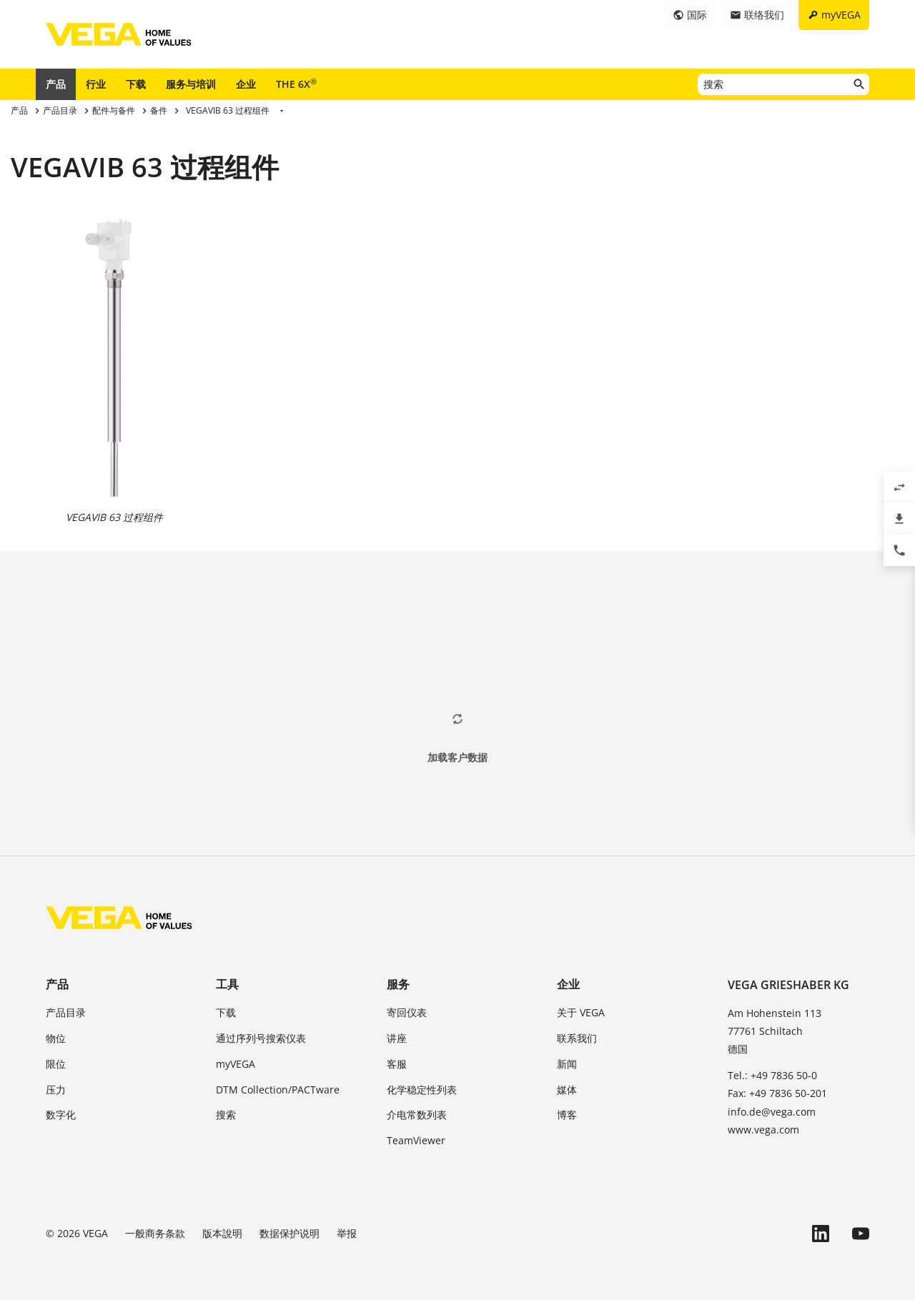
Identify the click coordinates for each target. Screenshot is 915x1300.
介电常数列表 (417, 1114)
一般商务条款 (155, 1233)
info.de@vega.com (772, 1111)
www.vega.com (763, 1129)
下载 (136, 84)
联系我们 (577, 1038)
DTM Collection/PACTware (278, 1089)
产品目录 (66, 1012)
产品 (56, 84)
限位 (56, 1064)
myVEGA (235, 1064)
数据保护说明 (289, 1233)
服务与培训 (191, 84)
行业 (96, 84)
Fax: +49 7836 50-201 (777, 1093)
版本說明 (222, 1233)
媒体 (567, 1089)
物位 (56, 1038)
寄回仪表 (407, 1012)
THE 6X (296, 83)
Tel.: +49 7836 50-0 (772, 1075)
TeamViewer (416, 1140)
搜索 (226, 1114)
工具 (227, 984)
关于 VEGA (581, 1012)
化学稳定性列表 (422, 1089)
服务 (398, 984)
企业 (246, 84)
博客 (567, 1114)
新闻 (567, 1064)
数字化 (61, 1114)
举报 (347, 1233)
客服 (397, 1064)
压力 (56, 1089)
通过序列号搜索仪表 (261, 1038)
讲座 (397, 1038)
